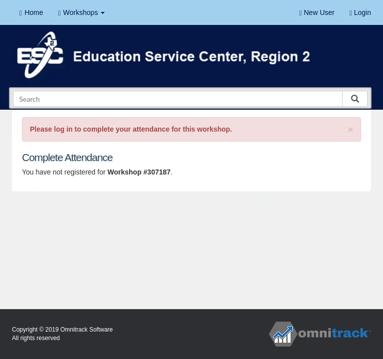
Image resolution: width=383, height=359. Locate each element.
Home (31, 12)
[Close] (351, 129)
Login (360, 12)
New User (316, 12)
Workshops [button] (81, 12)
